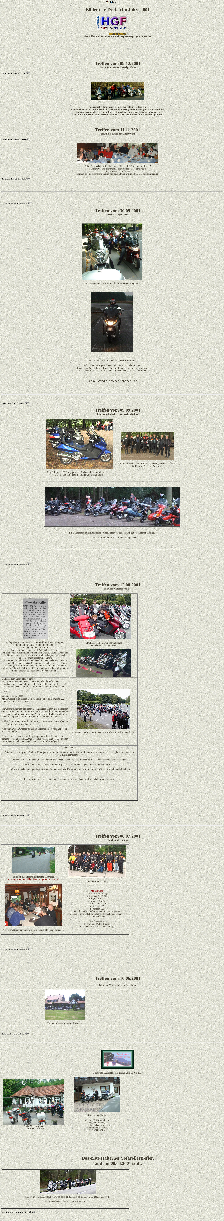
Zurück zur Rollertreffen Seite (14, 203)
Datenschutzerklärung (121, 3)
